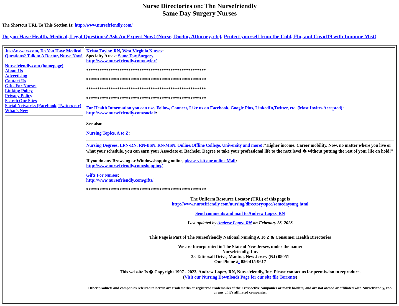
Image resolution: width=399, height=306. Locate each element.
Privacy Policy (18, 95)
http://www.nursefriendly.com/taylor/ (121, 60)
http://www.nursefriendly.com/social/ (121, 112)
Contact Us (15, 80)
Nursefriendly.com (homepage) (34, 65)
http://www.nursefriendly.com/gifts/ (120, 180)
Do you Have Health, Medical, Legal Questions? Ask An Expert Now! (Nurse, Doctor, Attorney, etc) (111, 36)
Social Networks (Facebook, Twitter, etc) (43, 105)
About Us (14, 70)
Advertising (16, 75)
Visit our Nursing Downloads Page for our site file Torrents (240, 277)
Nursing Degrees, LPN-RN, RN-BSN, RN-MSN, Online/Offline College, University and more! (174, 145)
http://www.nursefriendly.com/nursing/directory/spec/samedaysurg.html (240, 204)
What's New (16, 110)
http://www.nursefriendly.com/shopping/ (124, 165)
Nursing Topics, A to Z (107, 133)
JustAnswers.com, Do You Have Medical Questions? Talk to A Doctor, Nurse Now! (44, 53)
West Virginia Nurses (142, 50)
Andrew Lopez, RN (234, 222)
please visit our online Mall (210, 160)
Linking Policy (19, 90)
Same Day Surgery (136, 55)
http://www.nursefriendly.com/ (104, 25)
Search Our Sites (21, 100)
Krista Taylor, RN (103, 50)
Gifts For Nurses (20, 85)
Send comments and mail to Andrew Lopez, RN (240, 213)
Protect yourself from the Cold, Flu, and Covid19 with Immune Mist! (300, 36)
